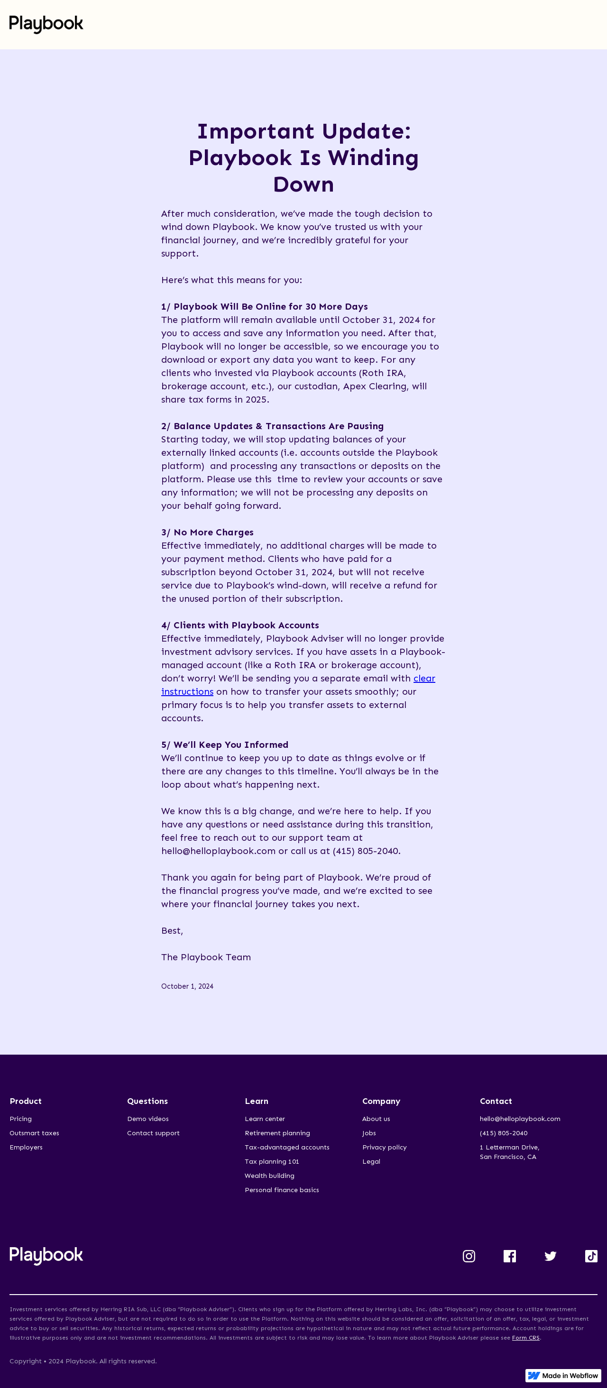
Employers (26, 1147)
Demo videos (148, 1119)
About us (376, 1119)
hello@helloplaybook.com (520, 1119)
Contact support (153, 1133)
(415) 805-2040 (503, 1133)
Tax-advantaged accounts (287, 1147)
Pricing (20, 1119)
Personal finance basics (282, 1190)
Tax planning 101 (272, 1162)
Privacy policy (384, 1147)
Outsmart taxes (34, 1133)
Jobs (369, 1133)
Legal (371, 1162)
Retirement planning (277, 1133)
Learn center (265, 1119)
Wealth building (269, 1176)
